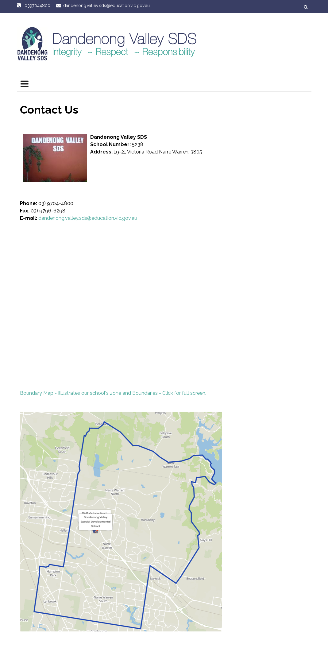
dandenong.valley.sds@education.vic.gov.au (87, 218)
